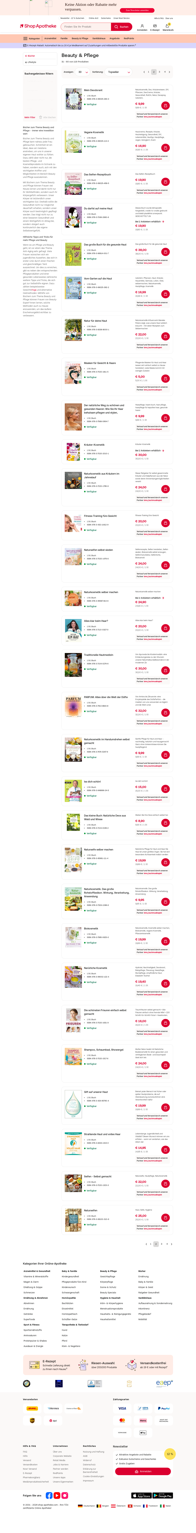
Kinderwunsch (69, 1287)
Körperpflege (106, 1282)
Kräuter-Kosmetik (94, 444)
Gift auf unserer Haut (96, 1092)
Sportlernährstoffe (33, 1330)
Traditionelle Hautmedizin (98, 654)
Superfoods (29, 1319)
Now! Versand (30, 1469)
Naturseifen (90, 1210)
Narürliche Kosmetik (95, 968)
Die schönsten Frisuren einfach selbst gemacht (105, 1012)
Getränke (28, 1314)
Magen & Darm (31, 1282)
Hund (64, 1330)
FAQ (25, 1452)
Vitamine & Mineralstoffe (36, 1276)
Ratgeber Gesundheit (148, 1292)
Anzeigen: (69, 72)
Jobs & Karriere (60, 1464)
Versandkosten (30, 1464)
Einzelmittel (67, 1308)
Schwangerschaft (70, 1292)
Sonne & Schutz (108, 1287)
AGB (85, 1456)
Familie (64, 38)
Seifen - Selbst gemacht (97, 1176)
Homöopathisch (69, 1314)
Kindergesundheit (70, 1276)
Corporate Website (62, 1456)
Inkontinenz (144, 1308)
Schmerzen (29, 1292)
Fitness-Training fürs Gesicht (100, 516)
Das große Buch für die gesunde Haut (105, 244)
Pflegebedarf (144, 1314)
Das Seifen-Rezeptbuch (97, 174)
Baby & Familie (145, 1282)
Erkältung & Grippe (33, 1287)
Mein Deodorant (93, 90)
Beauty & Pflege (80, 38)
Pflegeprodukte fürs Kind (74, 1282)
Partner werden (60, 1469)
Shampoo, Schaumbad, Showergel (103, 1049)
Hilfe (25, 1456)
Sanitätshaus (98, 38)
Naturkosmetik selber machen (101, 592)
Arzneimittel (50, 38)
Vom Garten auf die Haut (98, 278)
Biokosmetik (91, 928)
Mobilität (142, 1319)
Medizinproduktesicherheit (36, 1482)
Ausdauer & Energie (33, 1346)
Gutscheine (106, 18)
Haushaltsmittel (108, 1319)
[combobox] (82, 72)
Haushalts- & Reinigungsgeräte (115, 1314)
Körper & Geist (145, 1287)
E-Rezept (27, 1473)
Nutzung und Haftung (93, 1452)
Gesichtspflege (107, 1276)
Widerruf (87, 1460)
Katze (65, 1335)
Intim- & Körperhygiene (111, 1303)
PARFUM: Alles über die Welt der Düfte (106, 697)
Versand (27, 1460)
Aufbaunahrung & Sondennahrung (155, 1303)
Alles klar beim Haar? (96, 621)
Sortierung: (97, 72)
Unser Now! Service (121, 18)
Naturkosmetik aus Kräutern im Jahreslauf (101, 475)
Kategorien (31, 38)
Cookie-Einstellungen (93, 1476)
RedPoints (129, 38)
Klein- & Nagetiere (71, 1346)
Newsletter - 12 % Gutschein (72, 18)
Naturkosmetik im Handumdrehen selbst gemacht (107, 741)
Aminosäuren (30, 1335)
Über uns (169, 18)
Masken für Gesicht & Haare (100, 363)
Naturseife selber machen (98, 849)
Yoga (34, 290)
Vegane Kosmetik (94, 132)
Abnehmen (29, 1303)
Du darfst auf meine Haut (98, 208)
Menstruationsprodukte (111, 1308)
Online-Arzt (93, 18)
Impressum (88, 1480)
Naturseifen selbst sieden (98, 549)
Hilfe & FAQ (159, 18)
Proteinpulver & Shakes (35, 1341)
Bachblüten (67, 1303)
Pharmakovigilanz (31, 1477)
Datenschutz (89, 1464)
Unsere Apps (59, 1477)
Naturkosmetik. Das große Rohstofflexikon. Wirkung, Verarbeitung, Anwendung (106, 893)
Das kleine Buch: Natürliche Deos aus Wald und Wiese (105, 817)
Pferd (64, 1341)
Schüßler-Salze (69, 1319)
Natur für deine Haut (95, 320)
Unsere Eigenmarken (63, 1482)
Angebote (115, 38)
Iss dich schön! (92, 781)
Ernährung (143, 1276)
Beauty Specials (108, 1292)
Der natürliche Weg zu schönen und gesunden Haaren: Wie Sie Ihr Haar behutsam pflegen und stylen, (104, 409)
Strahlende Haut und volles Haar (102, 1134)
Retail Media (59, 1460)
